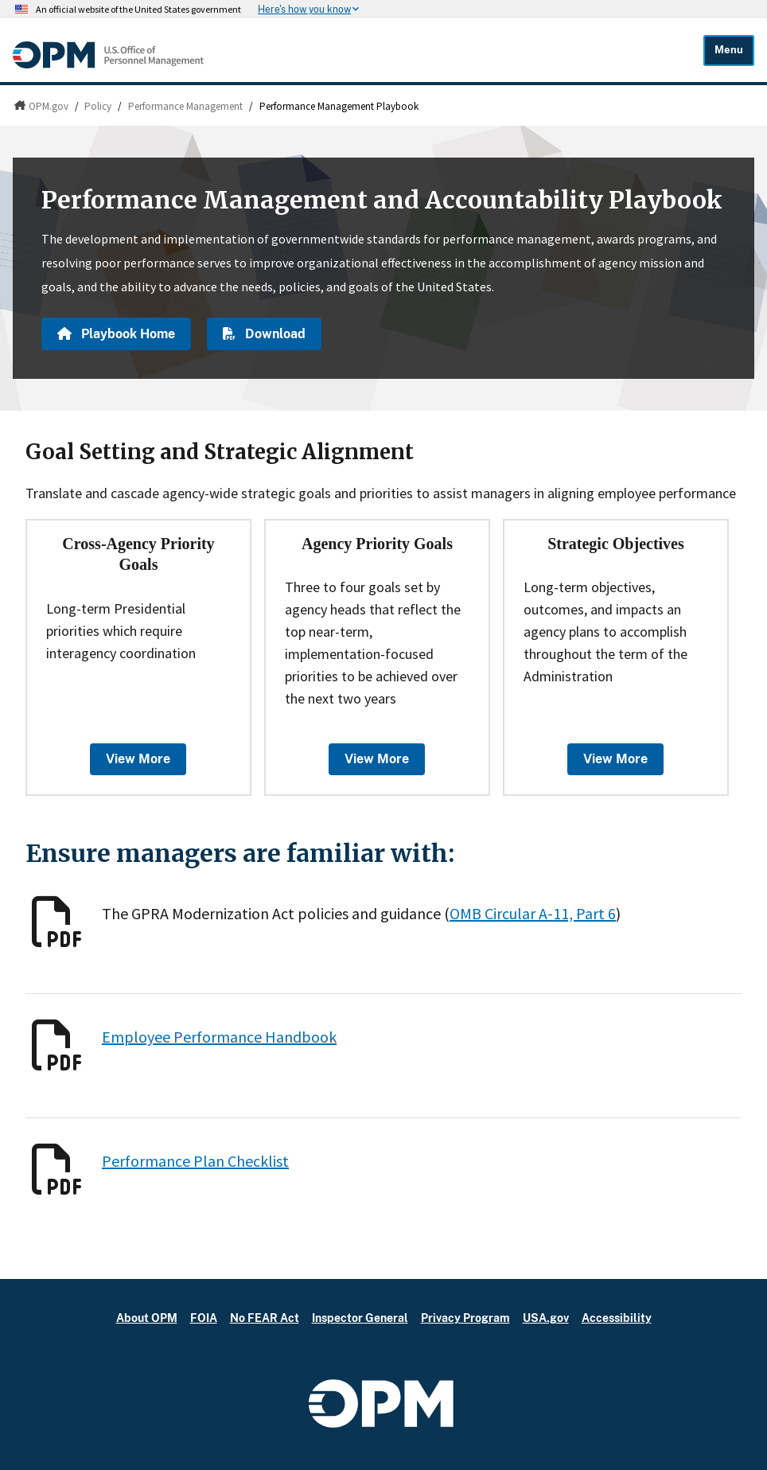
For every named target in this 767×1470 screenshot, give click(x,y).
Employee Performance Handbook (219, 1037)
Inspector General (360, 1317)
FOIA (203, 1317)
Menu (728, 50)
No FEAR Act (264, 1317)
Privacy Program (465, 1317)
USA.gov (546, 1317)
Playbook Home (116, 333)
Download (264, 333)
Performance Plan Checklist (195, 1161)
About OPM (146, 1317)
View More (138, 758)
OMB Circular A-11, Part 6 (533, 913)
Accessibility (617, 1317)
